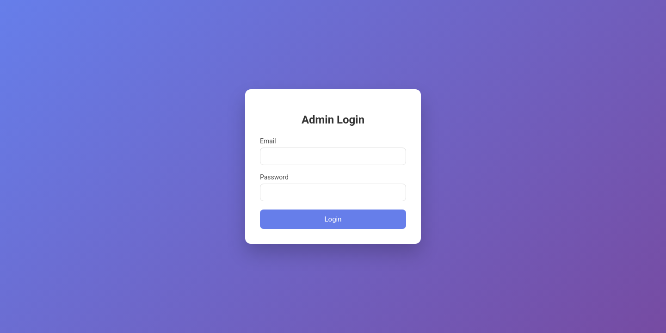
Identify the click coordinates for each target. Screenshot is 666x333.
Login (333, 219)
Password (274, 177)
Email (268, 141)
